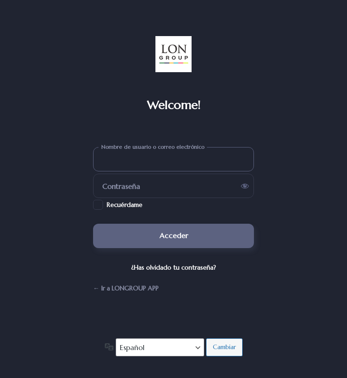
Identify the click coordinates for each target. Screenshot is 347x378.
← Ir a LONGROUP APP (126, 288)
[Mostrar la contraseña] (245, 186)
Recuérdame (124, 205)
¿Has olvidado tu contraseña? (173, 267)
